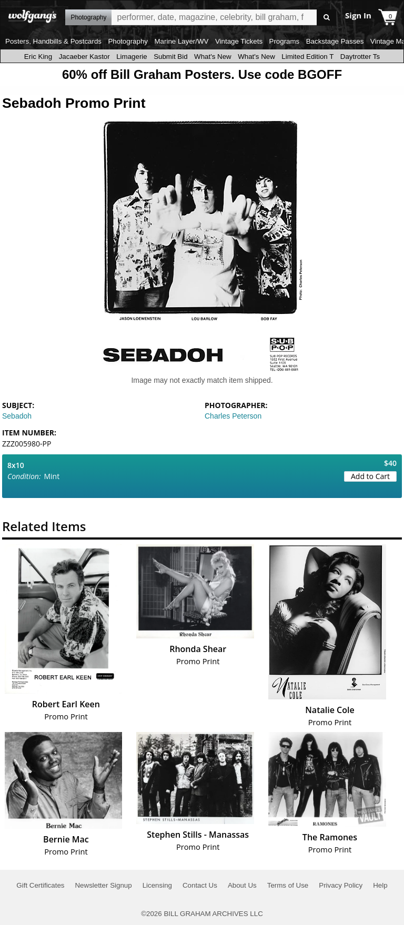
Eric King (38, 56)
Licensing (157, 885)
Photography (128, 41)
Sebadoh (17, 416)
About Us (242, 885)
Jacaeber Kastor (84, 56)
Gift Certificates (40, 885)
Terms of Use (288, 885)
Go (326, 17)
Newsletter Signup (103, 885)
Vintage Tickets (238, 41)
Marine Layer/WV (181, 41)
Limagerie (131, 56)
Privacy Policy (340, 885)
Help (380, 885)
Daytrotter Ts (360, 56)
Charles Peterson (233, 416)
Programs (284, 41)
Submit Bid (170, 56)
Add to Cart (370, 476)
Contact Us (200, 885)
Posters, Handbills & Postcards (53, 41)
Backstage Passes (335, 41)
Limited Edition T (307, 56)
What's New (212, 56)
